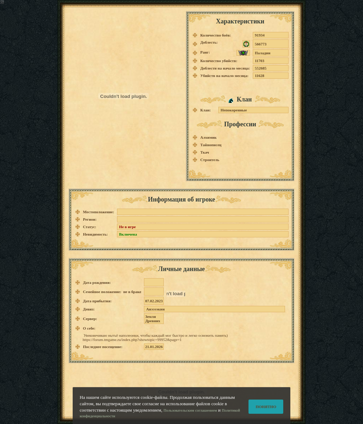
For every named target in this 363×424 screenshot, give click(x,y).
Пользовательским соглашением (190, 413)
